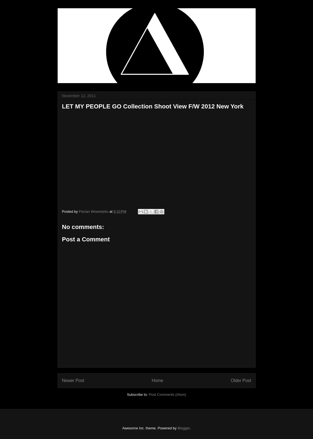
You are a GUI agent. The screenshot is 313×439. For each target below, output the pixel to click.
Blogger (184, 428)
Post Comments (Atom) (167, 394)
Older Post (241, 380)
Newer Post (73, 380)
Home (157, 380)
